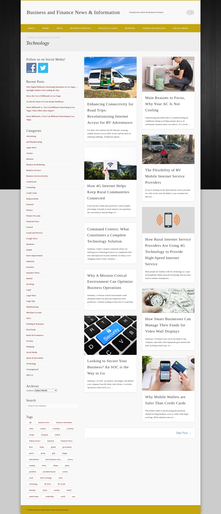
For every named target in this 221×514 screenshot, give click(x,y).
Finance (29, 210)
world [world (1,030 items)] (63, 496)
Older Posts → (183, 433)
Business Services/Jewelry (37, 176)
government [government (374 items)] (66, 447)
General (29, 227)
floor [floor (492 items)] (31, 447)
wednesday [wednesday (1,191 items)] (50, 496)
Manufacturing (32, 307)
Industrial (30, 261)
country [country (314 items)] (43, 428)
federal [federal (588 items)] (57, 435)
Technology (31, 363)
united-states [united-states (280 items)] (34, 496)
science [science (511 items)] (65, 472)
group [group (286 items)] (43, 453)
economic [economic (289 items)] (56, 428)
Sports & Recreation (34, 358)
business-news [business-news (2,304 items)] (43, 422)
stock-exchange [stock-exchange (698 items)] (46, 478)
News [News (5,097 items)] (44, 465)
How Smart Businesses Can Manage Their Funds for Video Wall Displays (168, 325)
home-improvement (34, 255)
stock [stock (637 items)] (31, 478)
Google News (32, 238)
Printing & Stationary (35, 324)
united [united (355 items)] (69, 490)
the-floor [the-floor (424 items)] (47, 484)
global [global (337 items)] (53, 447)
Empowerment (32, 198)
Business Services (80, 28)
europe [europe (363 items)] (31, 435)
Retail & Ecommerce (35, 335)
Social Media (180, 28)
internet (29, 278)
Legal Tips (30, 301)
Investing (30, 284)
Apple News (31, 147)
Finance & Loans (107, 28)
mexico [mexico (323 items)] (70, 459)
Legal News (31, 295)
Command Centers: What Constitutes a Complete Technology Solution (108, 235)
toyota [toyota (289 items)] (44, 490)
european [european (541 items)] (44, 435)
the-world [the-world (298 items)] (61, 484)
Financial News (32, 221)
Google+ (185, 12)
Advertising (31, 136)
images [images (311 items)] (64, 453)
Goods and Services (153, 28)
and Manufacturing (34, 142)
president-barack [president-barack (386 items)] (49, 472)
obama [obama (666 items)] (55, 465)
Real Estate (31, 329)
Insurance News (32, 273)
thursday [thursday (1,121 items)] (32, 490)
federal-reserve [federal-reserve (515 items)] (35, 441)
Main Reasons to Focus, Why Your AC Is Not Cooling (165, 104)
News (59, 28)
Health (29, 250)
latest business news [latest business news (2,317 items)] (53, 459)
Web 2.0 (29, 375)
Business (130, 28)
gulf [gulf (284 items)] (53, 453)
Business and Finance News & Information (73, 12)
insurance (30, 267)
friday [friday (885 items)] (42, 447)
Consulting (30, 187)
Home (45, 28)
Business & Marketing (35, 164)
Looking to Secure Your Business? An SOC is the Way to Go (108, 367)
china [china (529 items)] (31, 428)
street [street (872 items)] (61, 478)
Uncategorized (32, 369)
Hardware (30, 244)
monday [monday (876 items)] (32, 465)
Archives (30, 390)
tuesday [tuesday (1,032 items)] (57, 490)
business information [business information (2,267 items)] (64, 422)
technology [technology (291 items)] (33, 484)
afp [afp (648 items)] (30, 422)
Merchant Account (33, 312)
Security (29, 341)
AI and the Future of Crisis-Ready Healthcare (45, 101)
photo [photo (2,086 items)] (67, 465)
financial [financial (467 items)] (50, 441)
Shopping (30, 346)
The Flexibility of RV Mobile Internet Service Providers (165, 176)
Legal (28, 290)
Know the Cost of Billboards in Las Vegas (43, 96)
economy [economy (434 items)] (70, 428)
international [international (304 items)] (34, 459)
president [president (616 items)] (32, 472)
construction (31, 181)
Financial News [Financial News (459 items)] (67, 441)
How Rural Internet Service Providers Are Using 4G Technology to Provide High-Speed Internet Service (168, 251)
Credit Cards (31, 193)
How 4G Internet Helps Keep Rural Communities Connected (108, 192)
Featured (29, 204)
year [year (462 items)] (73, 496)
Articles (29, 153)
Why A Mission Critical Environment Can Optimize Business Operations (110, 281)
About (31, 28)
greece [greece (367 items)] (31, 453)
